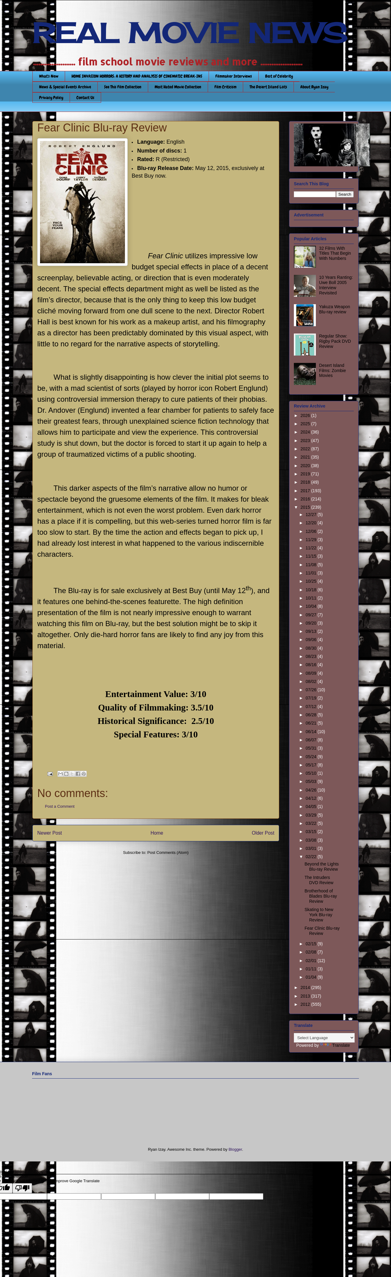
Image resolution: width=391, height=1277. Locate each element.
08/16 (311, 664)
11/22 (311, 547)
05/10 (311, 773)
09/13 (311, 631)
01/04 (311, 977)
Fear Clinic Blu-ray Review (322, 931)
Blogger (235, 1149)
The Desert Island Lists (268, 87)
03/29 (311, 815)
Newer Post (49, 833)
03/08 (311, 840)
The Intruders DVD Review (319, 880)
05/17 (311, 764)
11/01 (311, 572)
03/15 (311, 831)
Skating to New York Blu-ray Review (319, 914)
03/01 (311, 848)
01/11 (311, 968)
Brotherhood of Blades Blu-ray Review (321, 896)
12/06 (311, 531)
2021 (306, 457)
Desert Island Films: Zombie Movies (332, 370)
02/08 (311, 952)
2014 (306, 987)
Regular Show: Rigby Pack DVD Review (335, 341)
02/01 (311, 960)
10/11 (311, 598)
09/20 (311, 623)
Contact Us (85, 97)
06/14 (311, 731)
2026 (306, 415)
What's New (48, 76)
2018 (306, 482)
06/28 (311, 714)
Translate (335, 1045)
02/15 (311, 943)
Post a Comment (60, 806)
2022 (306, 448)
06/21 (311, 723)
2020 (306, 465)
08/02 (311, 681)
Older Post (263, 833)
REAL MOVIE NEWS (189, 33)
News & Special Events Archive (65, 87)
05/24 (311, 756)
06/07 (311, 739)
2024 (306, 432)
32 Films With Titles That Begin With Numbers (335, 253)
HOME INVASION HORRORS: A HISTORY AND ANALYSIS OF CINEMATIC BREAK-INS (136, 76)
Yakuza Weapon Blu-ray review (334, 309)
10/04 (311, 606)
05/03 (311, 781)
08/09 (311, 673)
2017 (306, 490)
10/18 (311, 589)
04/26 (311, 790)
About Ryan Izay (314, 87)
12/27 (311, 514)
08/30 (311, 648)
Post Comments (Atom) (167, 852)
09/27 (311, 614)
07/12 (311, 706)
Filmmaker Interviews (233, 76)
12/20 (311, 522)
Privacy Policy (51, 97)
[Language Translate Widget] (324, 1038)
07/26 (311, 689)
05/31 (311, 748)
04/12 (311, 798)
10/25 (311, 581)
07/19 (311, 698)
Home (157, 833)
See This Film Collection (122, 87)
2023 (306, 440)
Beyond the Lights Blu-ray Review (322, 867)
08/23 (311, 656)
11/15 (311, 556)
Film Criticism (225, 87)
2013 (306, 996)
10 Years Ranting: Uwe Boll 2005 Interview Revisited (336, 285)
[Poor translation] (22, 1188)
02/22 (311, 856)
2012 (306, 1004)
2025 (306, 423)
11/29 (311, 539)
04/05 (311, 806)
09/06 (311, 639)
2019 (306, 473)
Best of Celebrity (279, 76)
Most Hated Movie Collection (178, 87)
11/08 (311, 564)
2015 (306, 507)
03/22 (311, 823)
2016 (306, 498)
